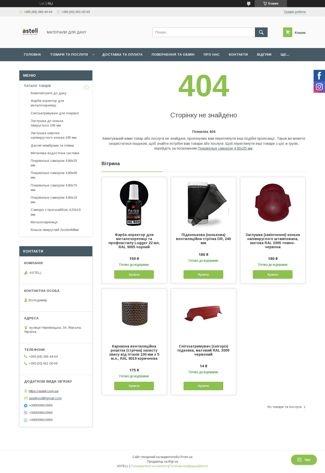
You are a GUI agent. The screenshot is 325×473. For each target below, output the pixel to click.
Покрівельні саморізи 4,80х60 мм (54, 175)
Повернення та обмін (173, 54)
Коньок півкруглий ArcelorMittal (55, 230)
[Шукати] (261, 32)
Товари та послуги (69, 54)
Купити (134, 274)
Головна (32, 54)
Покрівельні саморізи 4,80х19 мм (54, 200)
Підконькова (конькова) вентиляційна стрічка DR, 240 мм (203, 239)
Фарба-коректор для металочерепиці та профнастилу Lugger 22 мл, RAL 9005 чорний (134, 241)
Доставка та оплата (122, 54)
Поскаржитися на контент (149, 466)
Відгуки (264, 54)
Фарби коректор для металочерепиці (47, 103)
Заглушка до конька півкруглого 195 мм (47, 123)
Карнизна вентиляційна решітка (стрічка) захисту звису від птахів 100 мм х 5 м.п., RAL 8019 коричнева (134, 352)
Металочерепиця (44, 222)
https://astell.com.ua (43, 391)
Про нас (212, 54)
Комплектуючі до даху (49, 93)
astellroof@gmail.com (45, 398)
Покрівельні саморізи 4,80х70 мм (54, 187)
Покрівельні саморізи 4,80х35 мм (225, 148)
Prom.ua (186, 457)
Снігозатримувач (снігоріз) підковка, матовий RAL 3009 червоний (203, 350)
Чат (304, 460)
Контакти (238, 54)
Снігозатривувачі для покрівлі (55, 113)
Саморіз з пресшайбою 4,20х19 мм (55, 212)
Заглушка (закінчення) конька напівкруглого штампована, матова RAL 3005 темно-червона (273, 241)
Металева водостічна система (55, 153)
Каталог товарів (37, 86)
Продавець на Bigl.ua (162, 461)
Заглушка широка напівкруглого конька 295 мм (53, 135)
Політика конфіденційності (188, 466)
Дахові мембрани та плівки (52, 145)
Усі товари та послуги (284, 407)
